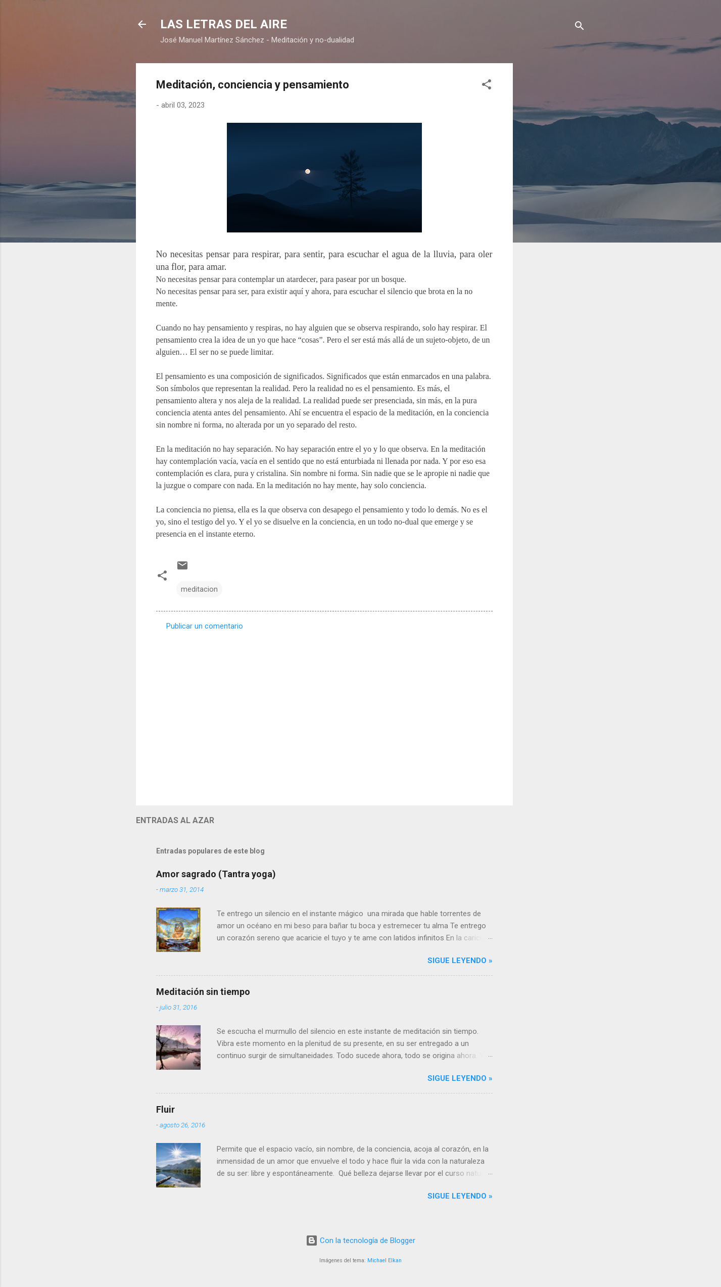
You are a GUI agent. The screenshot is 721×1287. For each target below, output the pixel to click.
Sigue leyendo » (460, 960)
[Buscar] (579, 27)
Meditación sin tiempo (203, 991)
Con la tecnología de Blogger (360, 1240)
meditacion (199, 589)
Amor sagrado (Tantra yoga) (216, 874)
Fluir (165, 1109)
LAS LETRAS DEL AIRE (223, 24)
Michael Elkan (384, 1260)
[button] (486, 86)
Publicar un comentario (204, 626)
